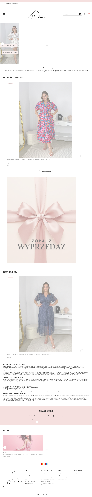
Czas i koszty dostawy (46, 477)
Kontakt (26, 477)
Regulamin (60, 475)
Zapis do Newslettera (30, 481)
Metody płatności (45, 473)
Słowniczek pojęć (29, 483)
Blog (26, 479)
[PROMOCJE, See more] (41, 221)
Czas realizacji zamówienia (47, 479)
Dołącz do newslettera (37, 422)
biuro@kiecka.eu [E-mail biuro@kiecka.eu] (15, 3)
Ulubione (76, 477)
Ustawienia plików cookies (64, 479)
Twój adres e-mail (34, 419)
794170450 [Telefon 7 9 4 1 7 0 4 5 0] (7, 3)
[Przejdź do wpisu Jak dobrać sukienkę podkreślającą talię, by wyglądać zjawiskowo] (23, 443)
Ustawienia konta (78, 475)
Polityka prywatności (63, 477)
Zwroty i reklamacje (45, 481)
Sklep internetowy (45, 494)
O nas (26, 473)
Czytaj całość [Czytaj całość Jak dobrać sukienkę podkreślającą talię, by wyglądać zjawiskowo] (6, 456)
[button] (4, 14)
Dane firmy (27, 475)
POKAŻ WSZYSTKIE (46, 171)
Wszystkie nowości (20, 77)
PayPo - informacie (45, 475)
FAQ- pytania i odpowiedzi (64, 473)
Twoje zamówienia (78, 473)
